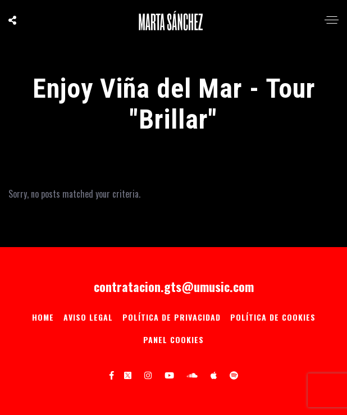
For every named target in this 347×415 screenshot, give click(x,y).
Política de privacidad (171, 317)
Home (43, 317)
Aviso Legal (88, 317)
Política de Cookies (273, 317)
